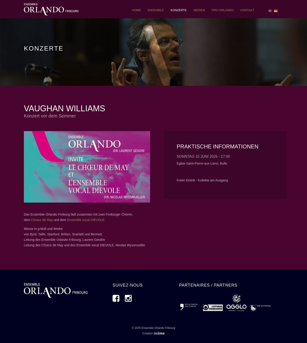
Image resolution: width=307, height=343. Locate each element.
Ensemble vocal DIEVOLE (85, 220)
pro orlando (223, 10)
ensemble (156, 10)
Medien (199, 10)
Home (136, 10)
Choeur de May (42, 220)
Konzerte (179, 10)
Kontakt (247, 10)
